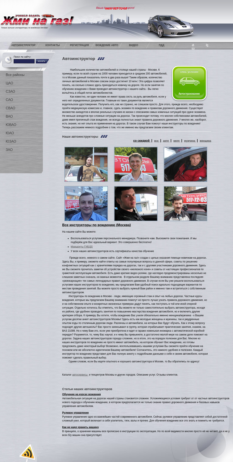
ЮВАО (11, 125)
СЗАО (10, 91)
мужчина (190, 140)
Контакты (52, 45)
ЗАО (9, 150)
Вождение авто (107, 45)
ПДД (161, 45)
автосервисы (80, 374)
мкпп (176, 140)
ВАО (9, 116)
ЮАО (10, 133)
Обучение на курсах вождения (81, 394)
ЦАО (9, 83)
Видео (133, 45)
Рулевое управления (75, 412)
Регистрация (79, 45)
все (156, 140)
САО (9, 100)
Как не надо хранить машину (80, 427)
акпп (166, 140)
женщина (205, 140)
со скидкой (141, 140)
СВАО (10, 108)
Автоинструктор (23, 45)
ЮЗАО (11, 141)
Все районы (15, 75)
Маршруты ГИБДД (82, 246)
